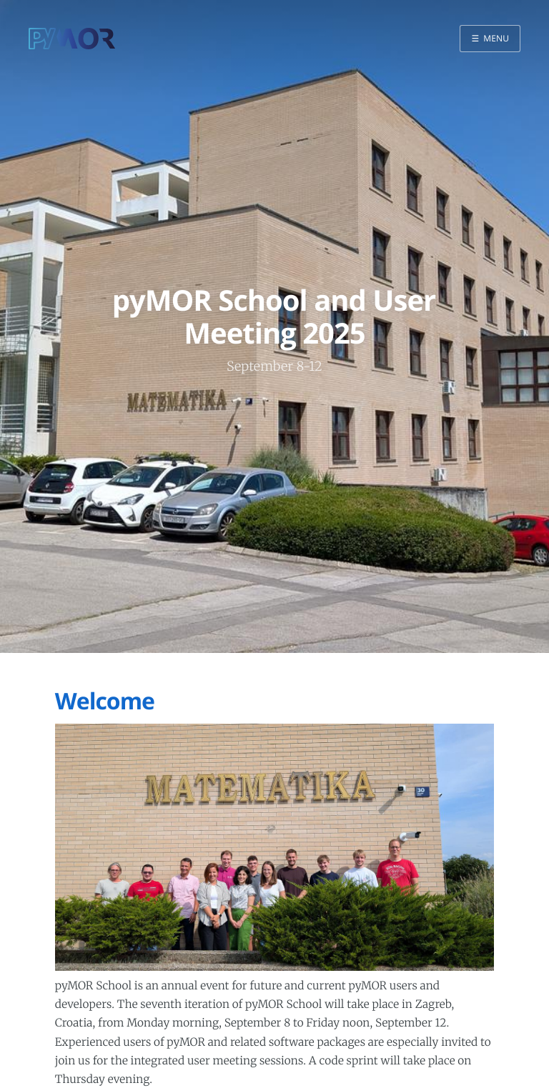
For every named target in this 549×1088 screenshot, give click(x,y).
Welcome (104, 701)
